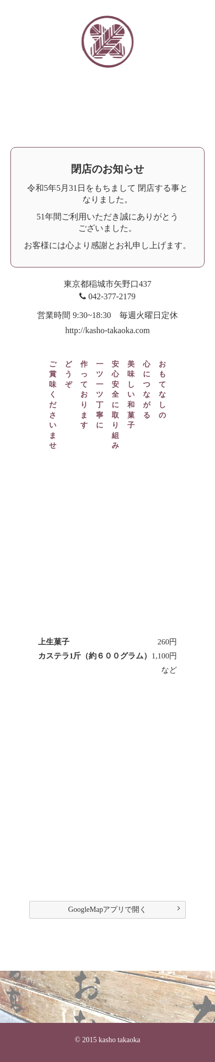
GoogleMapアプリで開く (124, 909)
